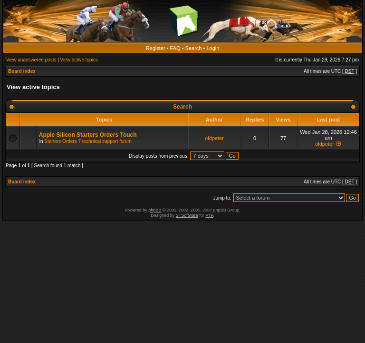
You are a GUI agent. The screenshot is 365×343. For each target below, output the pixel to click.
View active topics (79, 59)
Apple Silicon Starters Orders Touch (88, 134)
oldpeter (214, 138)
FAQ (175, 48)
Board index (22, 71)
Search (193, 48)
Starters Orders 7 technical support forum (87, 141)
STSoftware (187, 215)
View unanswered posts (31, 59)
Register (155, 48)
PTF (209, 215)
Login (212, 48)
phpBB (154, 210)
